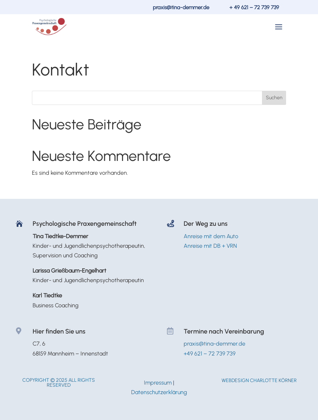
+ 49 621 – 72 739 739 (254, 7)
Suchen (274, 98)
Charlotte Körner (273, 380)
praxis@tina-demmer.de (181, 7)
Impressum (158, 382)
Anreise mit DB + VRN (210, 245)
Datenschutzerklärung (159, 392)
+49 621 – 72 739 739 (209, 353)
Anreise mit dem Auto (211, 236)
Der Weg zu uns (206, 224)
